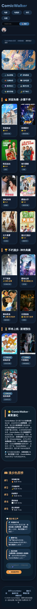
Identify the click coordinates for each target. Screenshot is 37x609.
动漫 (5, 18)
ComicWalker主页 (10, 41)
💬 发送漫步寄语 (14, 572)
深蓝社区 (18, 596)
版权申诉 (15, 594)
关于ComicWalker (14, 591)
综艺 (27, 13)
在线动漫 (21, 41)
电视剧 (16, 13)
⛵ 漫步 (24, 24)
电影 (5, 13)
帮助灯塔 (26, 594)
